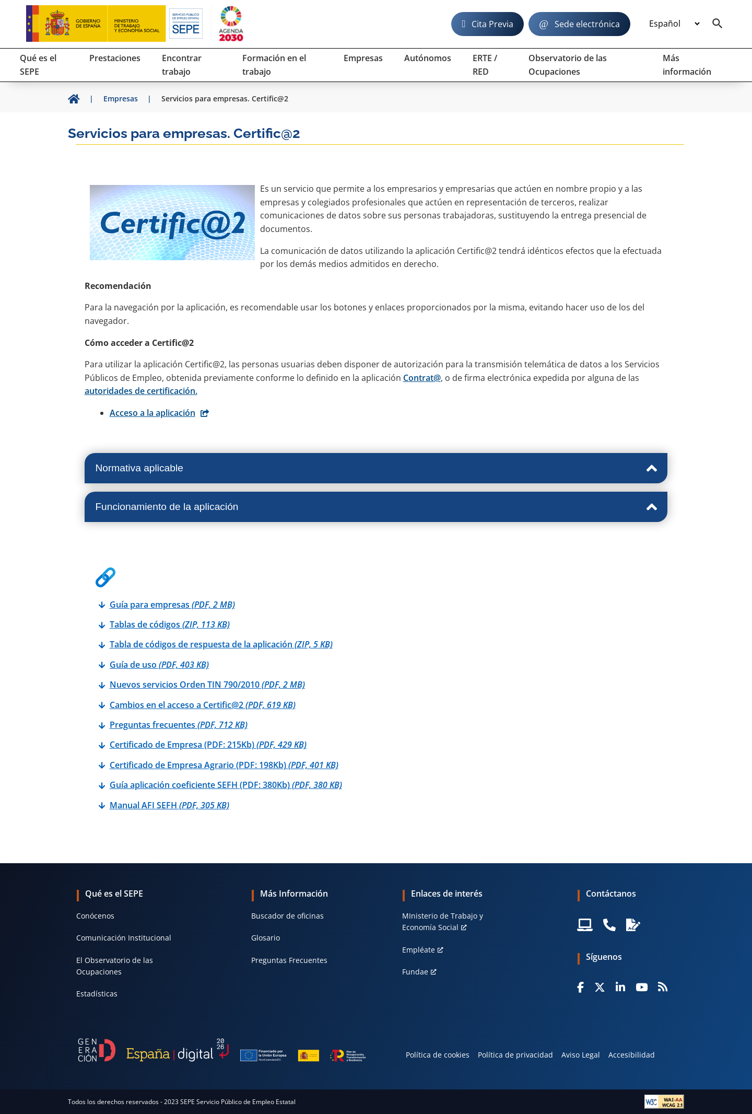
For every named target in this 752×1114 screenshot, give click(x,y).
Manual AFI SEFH (169, 805)
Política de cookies (437, 1055)
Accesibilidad (631, 1055)
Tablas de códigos (170, 624)
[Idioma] (674, 24)
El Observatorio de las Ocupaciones (114, 966)
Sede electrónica (587, 24)
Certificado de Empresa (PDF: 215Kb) (208, 744)
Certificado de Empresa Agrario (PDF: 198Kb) (224, 765)
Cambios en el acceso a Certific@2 (203, 705)
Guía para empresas (172, 604)
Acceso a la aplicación (152, 413)
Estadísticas (97, 994)
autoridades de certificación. (141, 391)
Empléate (418, 950)
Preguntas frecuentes (179, 724)
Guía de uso (159, 664)
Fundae (415, 972)
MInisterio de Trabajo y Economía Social (442, 921)
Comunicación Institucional (123, 938)
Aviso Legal (580, 1055)
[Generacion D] (222, 1049)
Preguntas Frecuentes (289, 960)
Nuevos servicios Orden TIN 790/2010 (207, 684)
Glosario (265, 938)
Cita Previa (492, 24)
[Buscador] (717, 24)
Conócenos (95, 916)
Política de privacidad (515, 1055)
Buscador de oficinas (287, 916)
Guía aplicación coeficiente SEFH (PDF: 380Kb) (226, 785)
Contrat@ (422, 378)
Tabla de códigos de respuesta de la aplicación (221, 644)
